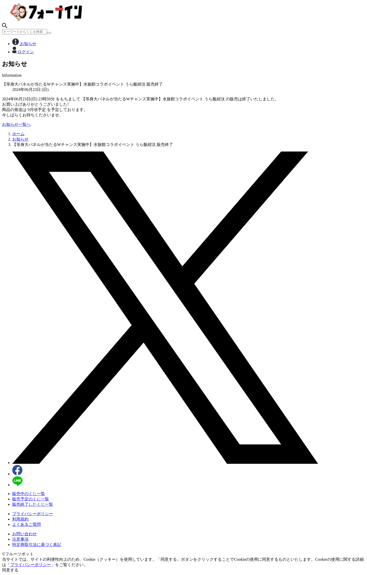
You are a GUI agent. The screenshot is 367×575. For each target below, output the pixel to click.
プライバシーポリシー (32, 514)
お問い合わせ (24, 534)
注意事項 (20, 539)
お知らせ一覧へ (16, 124)
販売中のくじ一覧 (28, 493)
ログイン (23, 52)
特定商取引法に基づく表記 (36, 544)
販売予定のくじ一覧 (30, 499)
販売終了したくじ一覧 (32, 504)
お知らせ (24, 44)
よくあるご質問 (26, 524)
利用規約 (20, 519)
